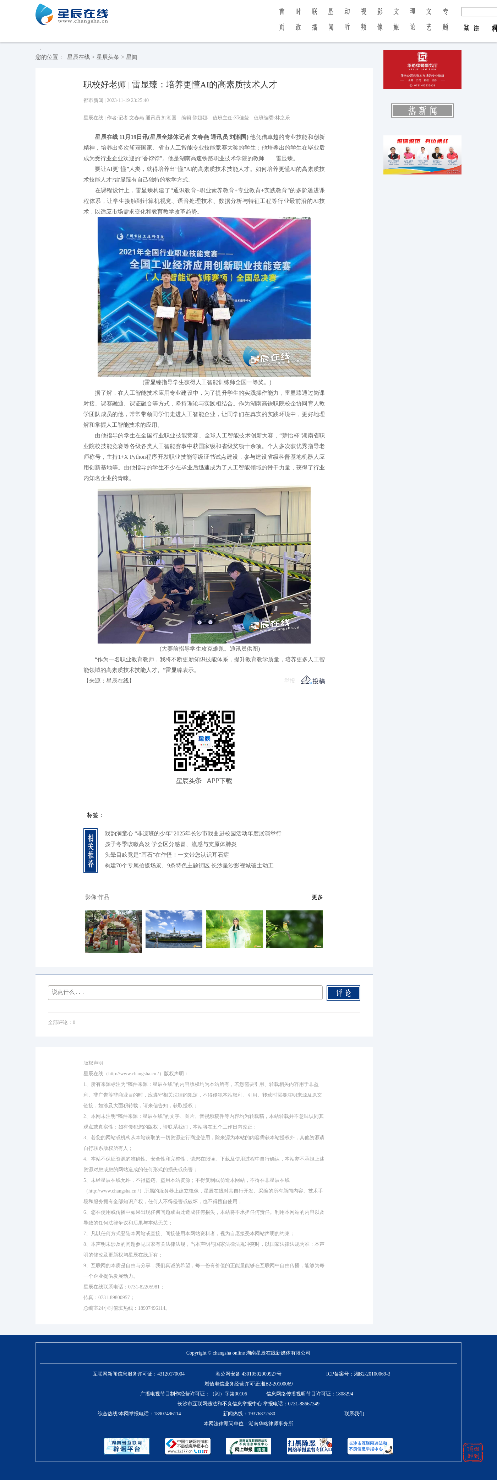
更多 (317, 897)
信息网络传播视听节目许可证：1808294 (309, 1393)
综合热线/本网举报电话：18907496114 (139, 1413)
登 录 (467, 20)
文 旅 (396, 24)
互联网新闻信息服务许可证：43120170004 (139, 1374)
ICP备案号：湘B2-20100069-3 (358, 1374)
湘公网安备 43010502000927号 (248, 1374)
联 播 (314, 24)
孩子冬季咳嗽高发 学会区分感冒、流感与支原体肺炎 (171, 844)
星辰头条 (108, 57)
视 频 (363, 24)
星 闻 (330, 24)
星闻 (131, 57)
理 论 (412, 24)
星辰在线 (78, 57)
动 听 (347, 24)
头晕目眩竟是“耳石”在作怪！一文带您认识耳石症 (167, 855)
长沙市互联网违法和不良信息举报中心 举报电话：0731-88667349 (249, 1403)
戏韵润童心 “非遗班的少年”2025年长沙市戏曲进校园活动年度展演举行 (193, 833)
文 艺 (429, 24)
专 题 (445, 24)
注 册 (477, 20)
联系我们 (354, 1413)
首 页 (281, 24)
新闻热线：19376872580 (249, 1413)
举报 (289, 681)
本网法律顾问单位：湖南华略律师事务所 (248, 1423)
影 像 (380, 24)
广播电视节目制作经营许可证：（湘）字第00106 (193, 1393)
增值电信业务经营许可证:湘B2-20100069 (248, 1384)
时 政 (298, 24)
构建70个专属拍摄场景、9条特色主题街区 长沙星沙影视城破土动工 (189, 865)
